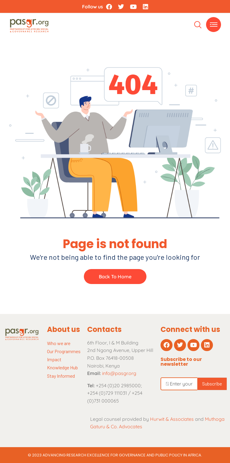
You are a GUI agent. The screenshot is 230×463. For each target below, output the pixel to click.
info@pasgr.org (119, 373)
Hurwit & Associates (172, 419)
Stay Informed (61, 376)
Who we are (58, 343)
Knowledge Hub (62, 367)
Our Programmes (64, 351)
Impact (54, 359)
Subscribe (212, 383)
